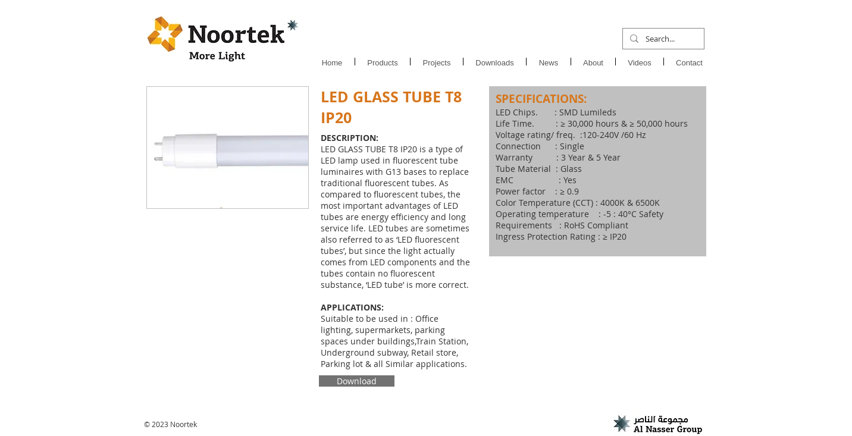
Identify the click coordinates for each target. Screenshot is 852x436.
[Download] (356, 381)
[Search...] (662, 39)
